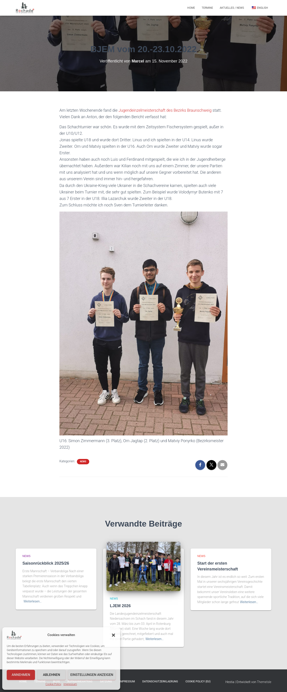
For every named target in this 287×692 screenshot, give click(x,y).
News (83, 461)
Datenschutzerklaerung (160, 681)
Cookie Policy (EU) (198, 681)
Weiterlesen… (33, 601)
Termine (207, 7)
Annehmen (21, 675)
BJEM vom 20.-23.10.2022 (144, 49)
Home (191, 7)
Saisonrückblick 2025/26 (45, 563)
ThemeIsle (264, 682)
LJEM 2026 (120, 606)
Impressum (70, 684)
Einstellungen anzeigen (91, 675)
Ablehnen (51, 675)
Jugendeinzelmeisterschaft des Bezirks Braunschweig (166, 110)
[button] (113, 635)
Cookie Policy (53, 684)
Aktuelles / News (232, 7)
